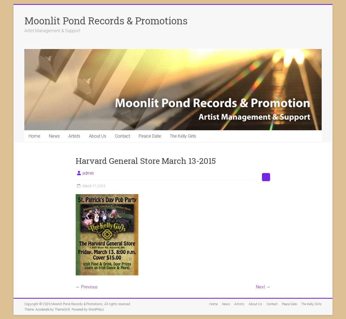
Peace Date (150, 136)
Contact (122, 136)
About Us (97, 136)
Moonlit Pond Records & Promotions (106, 20)
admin (88, 173)
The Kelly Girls (183, 136)
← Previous (87, 286)
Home (34, 136)
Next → (263, 286)
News (54, 136)
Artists (74, 136)
